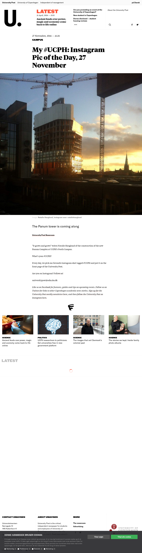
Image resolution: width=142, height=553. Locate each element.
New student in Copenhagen (85, 15)
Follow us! (58, 273)
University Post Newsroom (43, 235)
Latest (47, 11)
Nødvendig (11, 549)
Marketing (50, 549)
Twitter (35, 290)
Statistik (38, 549)
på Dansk (136, 2)
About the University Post (118, 10)
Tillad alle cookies (124, 537)
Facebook (46, 287)
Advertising (78, 526)
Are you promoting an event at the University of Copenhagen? (87, 11)
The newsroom (79, 523)
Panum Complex (40, 249)
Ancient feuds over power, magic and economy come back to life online (51, 21)
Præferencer (25, 549)
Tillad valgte (98, 537)
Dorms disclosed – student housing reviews (84, 19)
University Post (8, 2)
